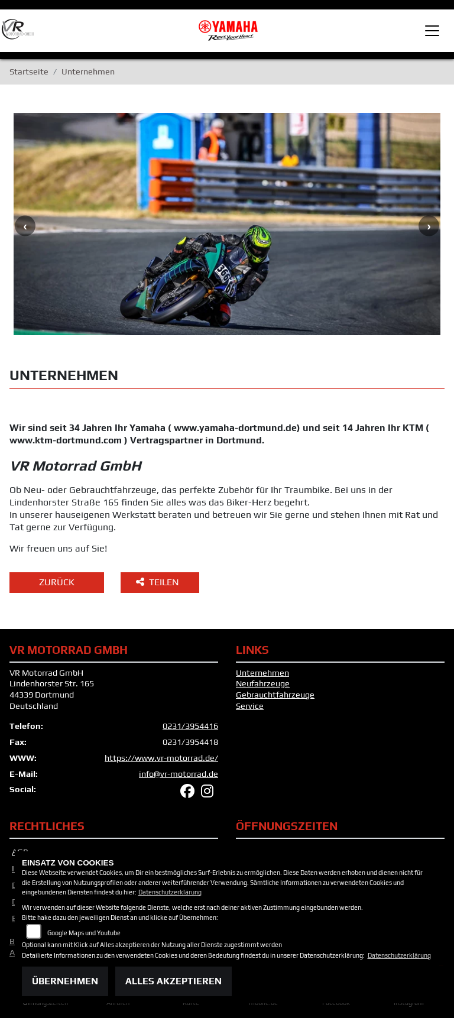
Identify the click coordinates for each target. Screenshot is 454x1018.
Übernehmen (65, 981)
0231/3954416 (190, 726)
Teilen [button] (158, 582)
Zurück (56, 582)
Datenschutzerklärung (170, 892)
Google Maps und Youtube (84, 932)
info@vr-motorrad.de (178, 774)
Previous (25, 225)
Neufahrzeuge (263, 683)
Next (429, 225)
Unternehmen (262, 672)
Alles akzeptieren (173, 981)
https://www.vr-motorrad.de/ (161, 758)
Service (250, 706)
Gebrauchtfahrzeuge (275, 694)
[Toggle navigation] (432, 30)
